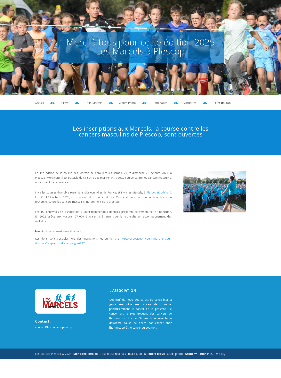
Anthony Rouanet (197, 354)
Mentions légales (85, 354)
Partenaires (160, 103)
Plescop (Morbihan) (159, 192)
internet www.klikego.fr (66, 231)
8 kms (64, 103)
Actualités (190, 103)
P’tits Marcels (93, 103)
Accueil (39, 103)
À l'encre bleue (154, 354)
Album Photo (127, 103)
